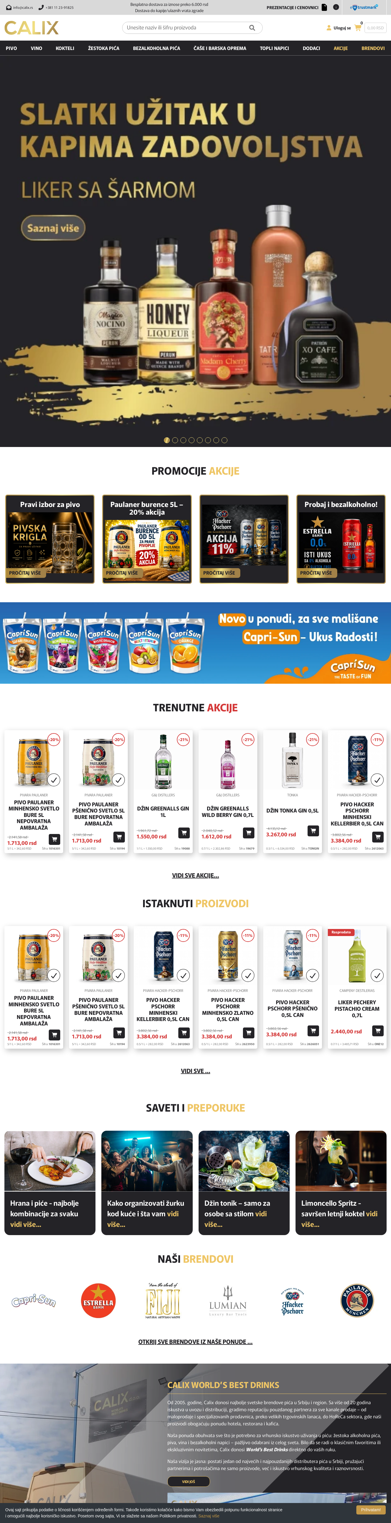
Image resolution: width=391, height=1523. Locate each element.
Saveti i (195, 825)
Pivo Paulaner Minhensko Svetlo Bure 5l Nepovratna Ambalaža (34, 533)
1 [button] (167, 159)
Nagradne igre (201, 1490)
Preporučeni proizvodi (136, 1474)
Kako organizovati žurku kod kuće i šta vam (145, 932)
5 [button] (200, 159)
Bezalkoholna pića (156, 47)
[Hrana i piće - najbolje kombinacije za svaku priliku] (49, 879)
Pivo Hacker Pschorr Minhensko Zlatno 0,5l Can (228, 728)
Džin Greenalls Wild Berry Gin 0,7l (228, 530)
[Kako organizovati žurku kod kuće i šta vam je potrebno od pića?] (146, 879)
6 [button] (208, 159)
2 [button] (175, 159)
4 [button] (191, 159)
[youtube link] (211, 1421)
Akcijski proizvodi (132, 1465)
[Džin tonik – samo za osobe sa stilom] (244, 879)
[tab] (167, 159)
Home (122, 1449)
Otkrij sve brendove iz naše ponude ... (195, 1060)
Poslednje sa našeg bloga (139, 1482)
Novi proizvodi (129, 1457)
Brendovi (373, 47)
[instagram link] (195, 1421)
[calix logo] (35, 1450)
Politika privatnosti (205, 1482)
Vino (36, 47)
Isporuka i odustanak (207, 1457)
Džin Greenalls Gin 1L (163, 530)
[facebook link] (180, 1421)
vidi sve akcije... (195, 593)
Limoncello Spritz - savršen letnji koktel (339, 932)
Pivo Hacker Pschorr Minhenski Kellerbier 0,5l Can (357, 532)
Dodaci (311, 47)
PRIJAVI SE (229, 1399)
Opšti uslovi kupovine (207, 1498)
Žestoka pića (103, 47)
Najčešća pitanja (203, 1449)
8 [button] (224, 159)
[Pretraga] (252, 28)
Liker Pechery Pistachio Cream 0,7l (357, 727)
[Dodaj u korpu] (54, 558)
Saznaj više (208, 1516)
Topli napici (274, 47)
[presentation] (290, 1399)
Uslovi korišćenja (203, 1465)
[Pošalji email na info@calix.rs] (18, 7)
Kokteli (65, 47)
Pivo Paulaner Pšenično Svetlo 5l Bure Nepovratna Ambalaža (98, 532)
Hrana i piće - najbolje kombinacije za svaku (44, 932)
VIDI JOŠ (188, 1199)
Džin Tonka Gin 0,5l (292, 529)
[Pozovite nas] (55, 7)
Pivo (11, 47)
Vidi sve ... (195, 789)
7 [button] (216, 159)
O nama (195, 1474)
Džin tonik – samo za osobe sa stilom (237, 932)
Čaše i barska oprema (220, 47)
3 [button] (183, 159)
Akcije (341, 47)
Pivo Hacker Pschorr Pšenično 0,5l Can (293, 727)
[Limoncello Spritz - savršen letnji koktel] (341, 879)
